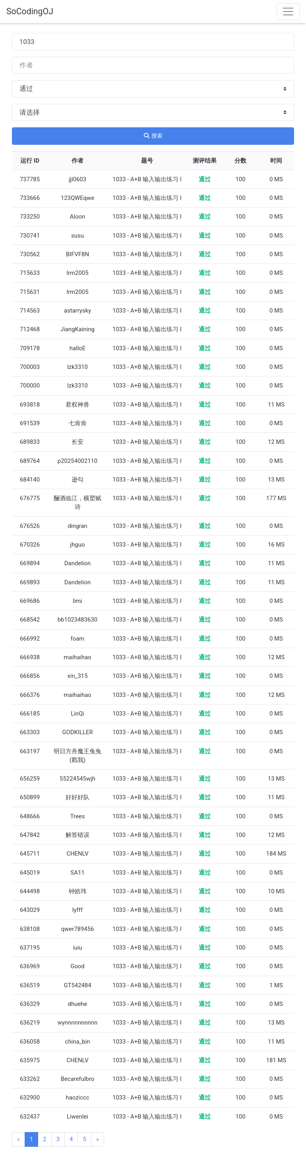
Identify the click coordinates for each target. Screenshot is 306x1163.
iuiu (77, 947)
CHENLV (77, 853)
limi (77, 601)
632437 (30, 1116)
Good (77, 966)
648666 (30, 816)
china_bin (77, 1041)
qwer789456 (77, 929)
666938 (30, 657)
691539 (30, 423)
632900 (30, 1097)
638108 (30, 929)
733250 (30, 216)
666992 (30, 638)
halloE (77, 348)
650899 (30, 797)
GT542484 (77, 985)
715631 (30, 292)
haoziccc (77, 1097)
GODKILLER (77, 732)
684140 (30, 479)
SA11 (77, 872)
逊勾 (77, 479)
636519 (30, 985)
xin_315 (77, 675)
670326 (30, 544)
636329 (30, 1004)
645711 (30, 853)
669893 (30, 582)
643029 (30, 910)
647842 (30, 835)
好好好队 (77, 797)
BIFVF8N (77, 254)
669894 (30, 563)
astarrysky (77, 310)
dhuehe (77, 1004)
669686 (30, 601)
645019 (30, 872)
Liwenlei (77, 1116)
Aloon (77, 216)
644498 (30, 891)
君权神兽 (77, 404)
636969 (30, 966)
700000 (30, 385)
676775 (30, 498)
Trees (77, 816)
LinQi (77, 713)
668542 (30, 619)
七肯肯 (78, 423)
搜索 (153, 135)
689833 (30, 441)
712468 (30, 329)
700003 (30, 366)
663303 (30, 732)
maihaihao (77, 657)
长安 (77, 441)
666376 (30, 695)
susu (77, 235)
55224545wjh (77, 778)
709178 (30, 348)
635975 (30, 1060)
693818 (30, 404)
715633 (30, 272)
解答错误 (77, 835)
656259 (30, 778)
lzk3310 (77, 366)
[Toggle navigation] (288, 11)
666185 (30, 713)
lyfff (77, 910)
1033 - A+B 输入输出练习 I (147, 179)
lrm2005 (77, 272)
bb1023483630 (77, 619)
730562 (30, 254)
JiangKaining (77, 329)
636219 (30, 1022)
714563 (30, 310)
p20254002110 (77, 460)
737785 (30, 179)
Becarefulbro (78, 1078)
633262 (30, 1078)
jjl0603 (77, 179)
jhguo (77, 544)
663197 (30, 751)
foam (78, 638)
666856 (30, 675)
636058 (30, 1041)
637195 (30, 947)
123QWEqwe (77, 198)
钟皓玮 (78, 891)
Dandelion (77, 563)
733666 (30, 198)
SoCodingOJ (29, 11)
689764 (30, 460)
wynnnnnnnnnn (77, 1022)
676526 (30, 526)
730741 (30, 235)
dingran (77, 526)
